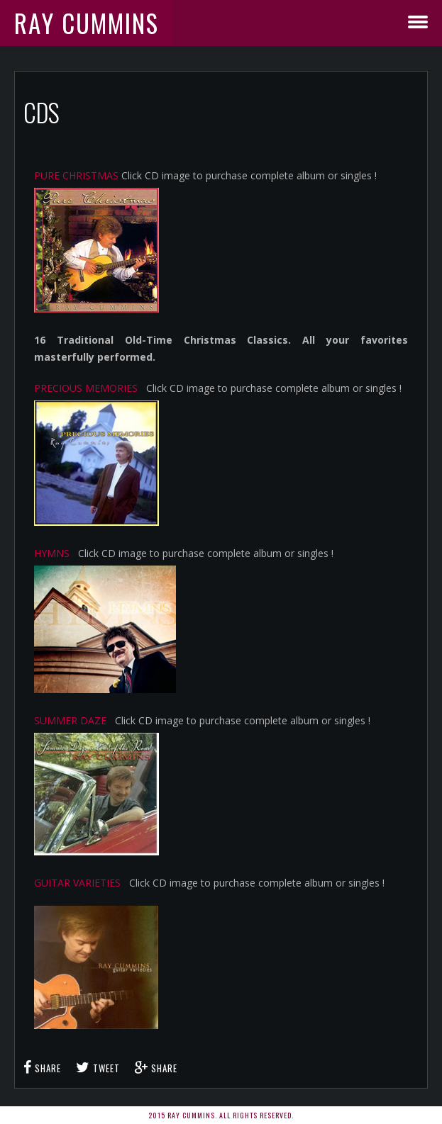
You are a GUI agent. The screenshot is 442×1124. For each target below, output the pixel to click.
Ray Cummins (86, 22)
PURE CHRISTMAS (76, 175)
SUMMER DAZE (70, 720)
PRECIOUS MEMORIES (86, 388)
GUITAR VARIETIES (77, 882)
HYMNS (52, 553)
